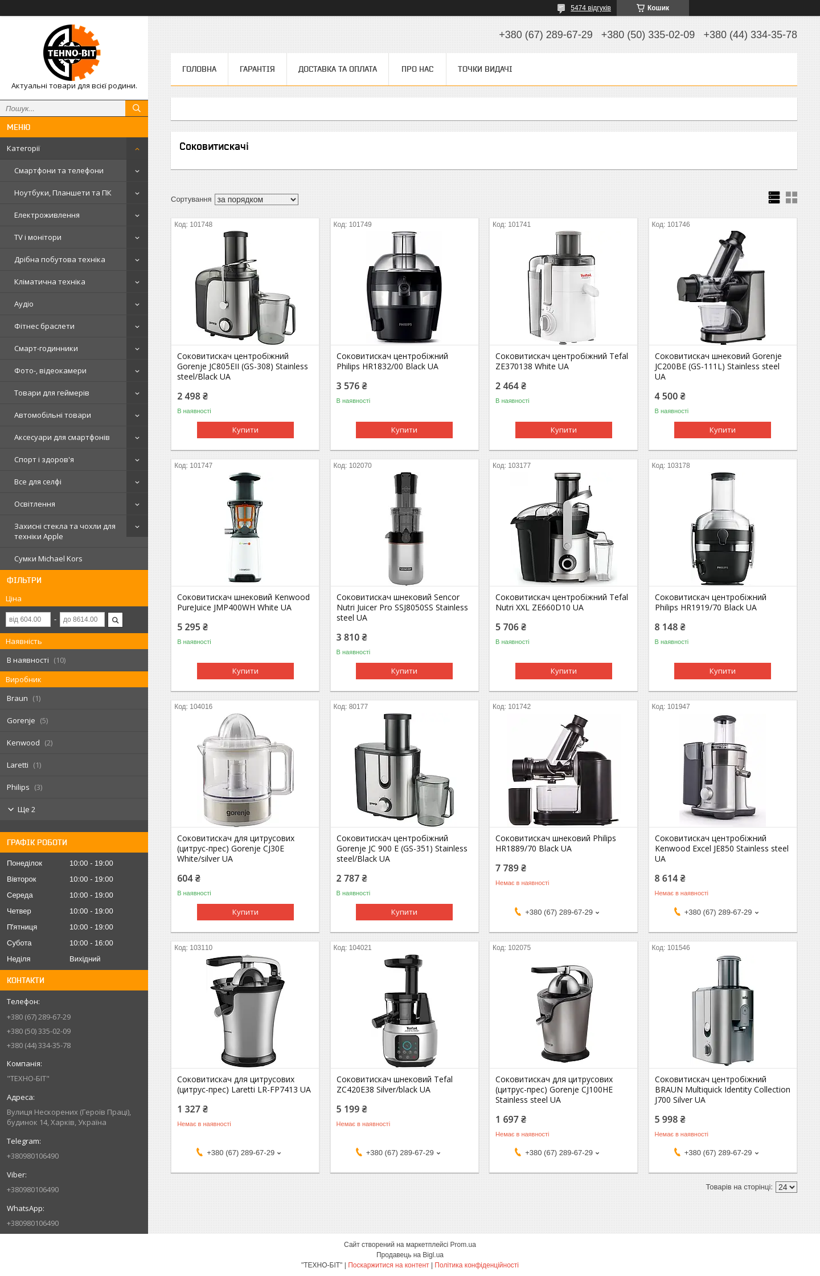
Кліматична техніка (49, 281)
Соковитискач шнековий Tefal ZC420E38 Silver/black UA (395, 1084)
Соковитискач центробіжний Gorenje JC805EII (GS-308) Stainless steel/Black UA (242, 366)
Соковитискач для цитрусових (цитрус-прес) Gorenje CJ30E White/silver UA (235, 848)
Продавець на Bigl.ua (410, 1255)
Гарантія (257, 69)
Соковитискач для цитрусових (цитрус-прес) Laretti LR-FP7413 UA (244, 1084)
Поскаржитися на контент (388, 1265)
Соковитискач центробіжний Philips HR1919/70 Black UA (710, 602)
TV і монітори (38, 237)
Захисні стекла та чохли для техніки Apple (65, 531)
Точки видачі (485, 69)
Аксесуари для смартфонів (62, 437)
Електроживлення (47, 215)
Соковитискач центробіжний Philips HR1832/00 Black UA (392, 361)
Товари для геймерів (51, 393)
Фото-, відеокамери (50, 370)
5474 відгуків (591, 8)
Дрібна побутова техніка (59, 259)
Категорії (23, 148)
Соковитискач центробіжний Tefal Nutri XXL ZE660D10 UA (561, 602)
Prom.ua (463, 1245)
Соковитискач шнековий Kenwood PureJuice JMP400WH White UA (243, 602)
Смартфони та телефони (59, 170)
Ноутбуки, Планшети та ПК (63, 192)
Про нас (417, 69)
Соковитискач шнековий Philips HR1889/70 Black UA (555, 843)
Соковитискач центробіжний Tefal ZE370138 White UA (561, 361)
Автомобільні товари (52, 415)
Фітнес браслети (44, 326)
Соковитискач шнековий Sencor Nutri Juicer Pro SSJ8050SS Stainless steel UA (402, 607)
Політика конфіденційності (476, 1265)
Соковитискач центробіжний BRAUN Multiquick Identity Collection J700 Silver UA (722, 1089)
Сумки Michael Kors (48, 558)
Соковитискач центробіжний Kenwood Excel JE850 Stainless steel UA (722, 848)
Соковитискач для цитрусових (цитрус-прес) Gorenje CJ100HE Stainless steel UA (554, 1089)
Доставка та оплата (337, 69)
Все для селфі (38, 481)
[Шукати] (136, 108)
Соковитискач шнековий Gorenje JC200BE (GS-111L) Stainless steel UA (718, 366)
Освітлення (34, 504)
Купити (245, 430)
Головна (199, 69)
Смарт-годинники (46, 348)
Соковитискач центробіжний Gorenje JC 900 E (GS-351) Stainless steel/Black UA (402, 848)
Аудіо (24, 304)
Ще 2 (26, 809)
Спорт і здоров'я (44, 459)
